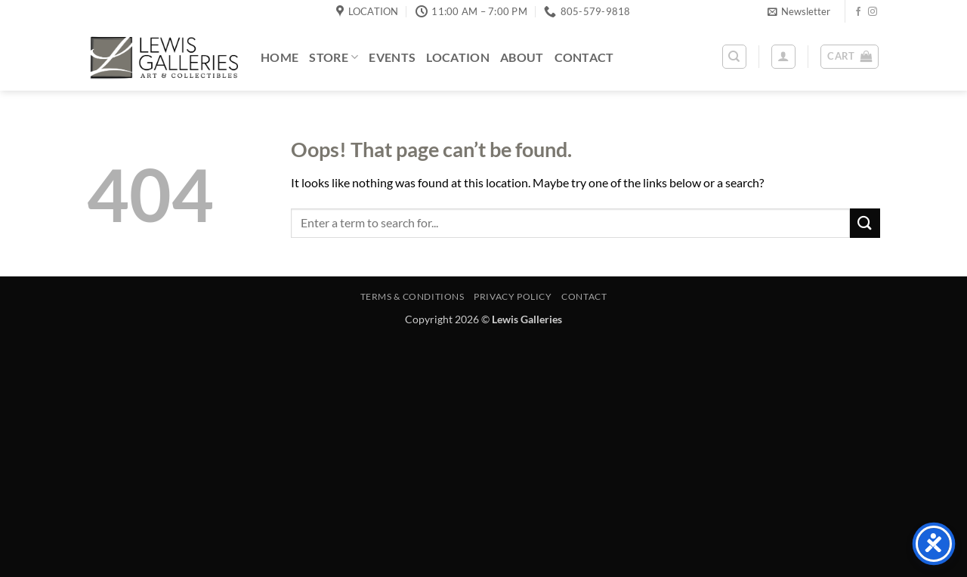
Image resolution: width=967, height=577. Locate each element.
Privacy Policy (513, 296)
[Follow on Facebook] (858, 12)
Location (458, 57)
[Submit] (865, 223)
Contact (584, 57)
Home (279, 57)
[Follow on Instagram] (872, 12)
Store (333, 57)
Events (392, 57)
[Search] (734, 57)
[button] (799, 11)
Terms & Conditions (412, 296)
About (522, 57)
